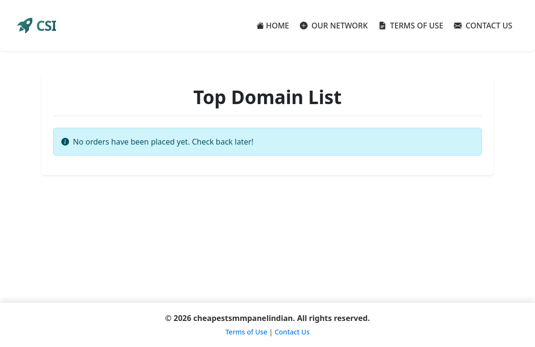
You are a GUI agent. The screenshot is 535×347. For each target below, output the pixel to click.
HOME (272, 25)
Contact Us (292, 331)
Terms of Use (246, 331)
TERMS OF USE (411, 25)
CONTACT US (483, 25)
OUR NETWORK (334, 25)
